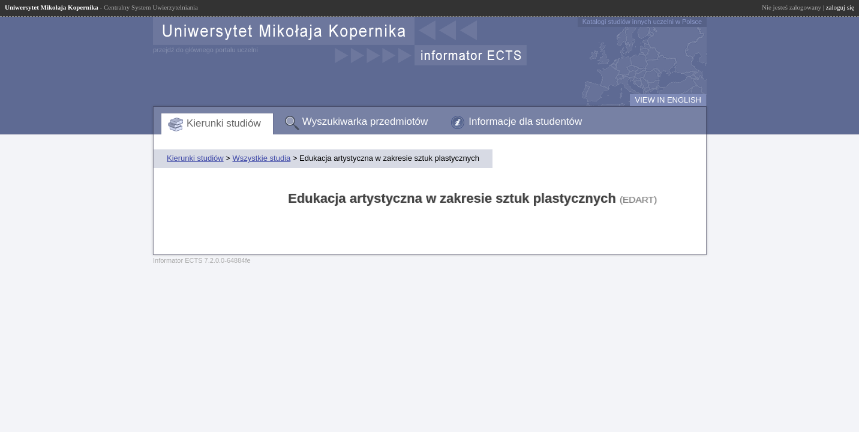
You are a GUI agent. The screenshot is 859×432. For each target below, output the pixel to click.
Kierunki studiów (224, 123)
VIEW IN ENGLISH (668, 99)
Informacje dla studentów (525, 121)
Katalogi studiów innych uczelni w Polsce (642, 21)
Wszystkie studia (261, 158)
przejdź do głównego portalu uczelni (205, 49)
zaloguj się (840, 7)
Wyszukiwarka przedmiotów (365, 121)
